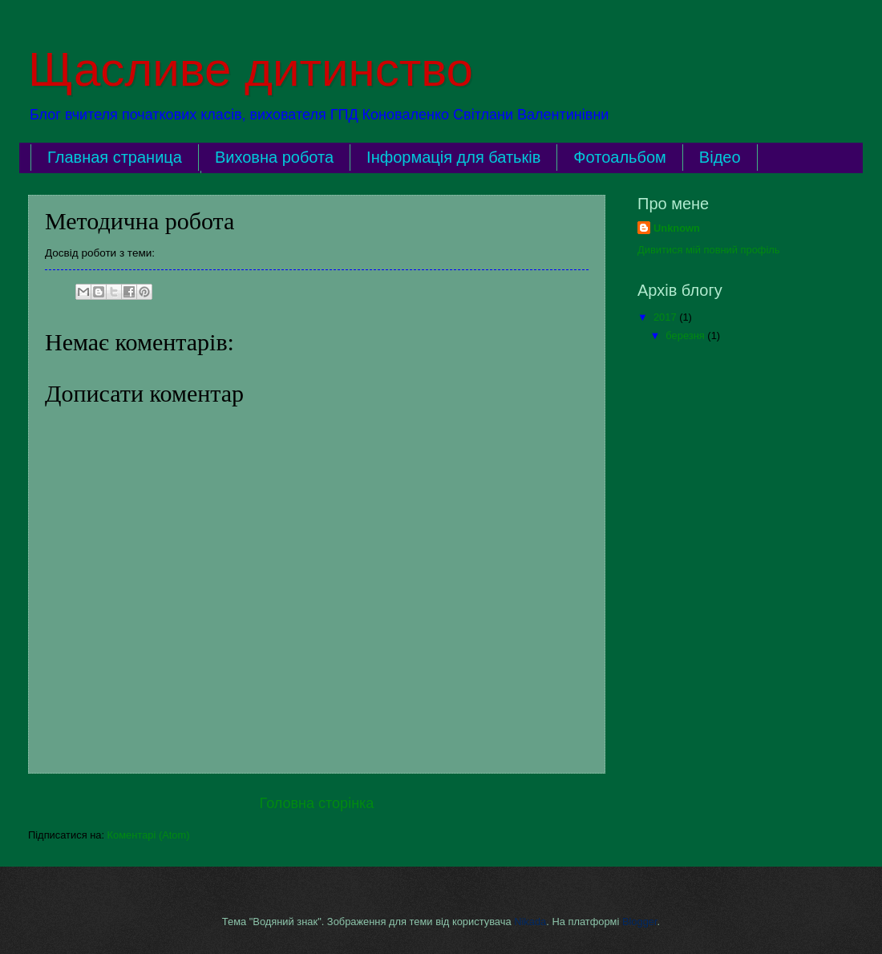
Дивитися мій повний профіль (708, 250)
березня (686, 335)
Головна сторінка (317, 803)
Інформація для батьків (453, 157)
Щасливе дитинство (250, 69)
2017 (666, 317)
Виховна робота (274, 157)
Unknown (676, 228)
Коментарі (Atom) (148, 835)
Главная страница (114, 157)
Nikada (530, 922)
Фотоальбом (619, 157)
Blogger (639, 922)
